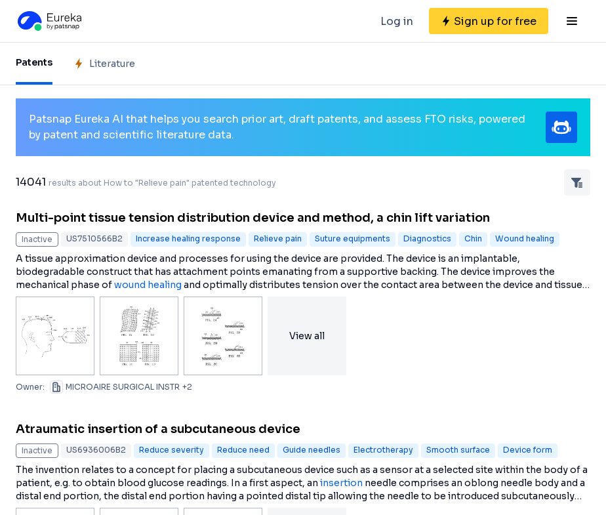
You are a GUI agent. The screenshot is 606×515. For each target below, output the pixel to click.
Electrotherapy (383, 450)
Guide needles (311, 450)
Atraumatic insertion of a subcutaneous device (158, 429)
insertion (341, 483)
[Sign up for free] (488, 21)
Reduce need (243, 450)
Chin (473, 238)
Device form (527, 450)
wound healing (148, 285)
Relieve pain (278, 238)
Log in (396, 21)
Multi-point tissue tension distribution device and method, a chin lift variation (253, 218)
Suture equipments (352, 238)
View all (307, 336)
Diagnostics (427, 238)
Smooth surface (458, 450)
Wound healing (524, 238)
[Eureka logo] (48, 21)
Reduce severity (171, 450)
